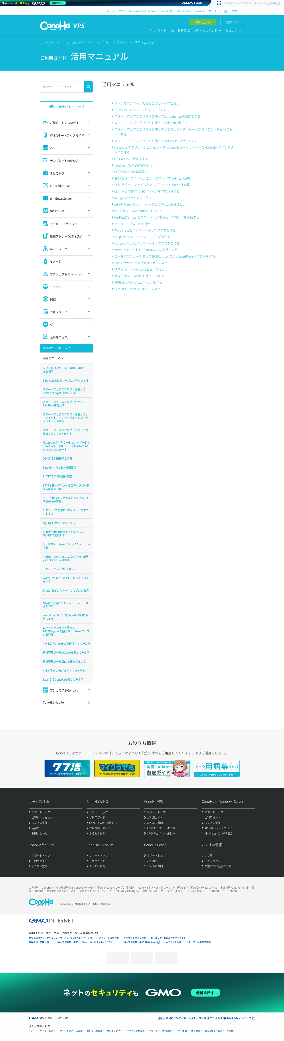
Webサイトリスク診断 (135, 937)
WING (111, 11)
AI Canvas (184, 11)
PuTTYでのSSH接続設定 (131, 171)
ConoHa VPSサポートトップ (85, 42)
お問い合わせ (234, 30)
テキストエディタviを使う (132, 223)
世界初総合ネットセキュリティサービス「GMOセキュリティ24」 (61, 937)
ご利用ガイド (157, 30)
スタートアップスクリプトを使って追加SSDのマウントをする (157, 141)
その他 (230, 1030)
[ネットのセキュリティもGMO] (34, 3)
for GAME (166, 11)
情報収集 (166, 1030)
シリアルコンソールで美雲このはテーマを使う (146, 103)
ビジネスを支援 (95, 1030)
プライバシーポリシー (173, 891)
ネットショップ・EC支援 (70, 1030)
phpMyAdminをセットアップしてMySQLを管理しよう (151, 204)
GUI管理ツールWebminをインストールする (144, 210)
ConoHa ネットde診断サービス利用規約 (160, 887)
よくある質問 (180, 30)
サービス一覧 (218, 11)
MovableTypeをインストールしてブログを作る (147, 243)
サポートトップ (50, 42)
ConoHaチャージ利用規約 (88, 887)
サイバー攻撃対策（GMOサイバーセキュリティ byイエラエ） (84, 942)
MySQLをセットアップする (133, 197)
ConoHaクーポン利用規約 (120, 887)
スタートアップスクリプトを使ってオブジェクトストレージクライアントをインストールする (173, 131)
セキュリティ (113, 1030)
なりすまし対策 (173, 942)
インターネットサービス (41, 1030)
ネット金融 (181, 1030)
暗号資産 (195, 1030)
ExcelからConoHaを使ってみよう (137, 289)
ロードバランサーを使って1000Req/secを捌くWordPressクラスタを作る (164, 256)
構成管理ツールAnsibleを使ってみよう (141, 269)
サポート (238, 11)
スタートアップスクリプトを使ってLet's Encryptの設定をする (157, 116)
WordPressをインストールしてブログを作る (145, 230)
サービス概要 (230, 891)
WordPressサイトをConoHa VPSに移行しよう (146, 249)
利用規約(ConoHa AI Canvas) (201, 887)
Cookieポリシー (197, 891)
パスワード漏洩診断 (109, 937)
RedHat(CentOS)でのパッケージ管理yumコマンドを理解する (156, 217)
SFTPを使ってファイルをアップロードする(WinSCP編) (152, 184)
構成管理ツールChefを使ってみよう (139, 275)
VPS (122, 11)
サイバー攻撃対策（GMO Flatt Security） (140, 942)
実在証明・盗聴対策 (39, 942)
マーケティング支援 (135, 1030)
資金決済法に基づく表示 (92, 891)
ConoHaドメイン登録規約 (56, 887)
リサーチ (153, 1030)
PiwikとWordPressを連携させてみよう (141, 262)
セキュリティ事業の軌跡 (198, 942)
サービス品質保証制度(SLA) (124, 891)
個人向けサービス (213, 1030)
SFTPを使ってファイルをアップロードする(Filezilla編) (152, 178)
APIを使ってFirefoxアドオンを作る (138, 282)
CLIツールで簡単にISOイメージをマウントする (146, 191)
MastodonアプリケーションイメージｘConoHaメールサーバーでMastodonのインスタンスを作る (174, 149)
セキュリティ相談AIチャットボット (168, 937)
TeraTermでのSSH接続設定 (133, 165)
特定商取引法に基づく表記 (61, 891)
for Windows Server (142, 11)
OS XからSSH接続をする (131, 158)
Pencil (199, 11)
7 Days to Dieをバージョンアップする (140, 110)
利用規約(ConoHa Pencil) (234, 887)
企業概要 (214, 891)
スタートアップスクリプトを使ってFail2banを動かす (151, 122)
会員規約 (34, 887)
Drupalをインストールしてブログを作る (142, 236)
